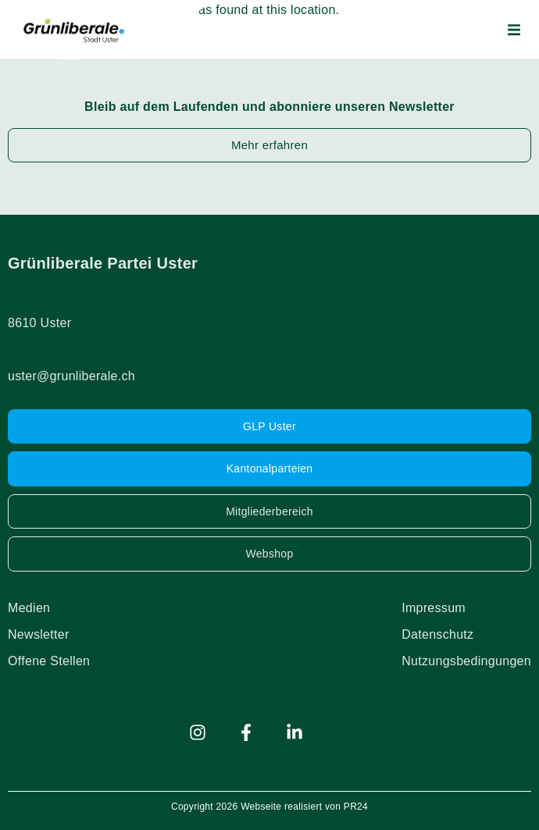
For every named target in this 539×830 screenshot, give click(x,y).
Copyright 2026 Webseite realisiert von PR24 (269, 806)
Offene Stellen (49, 661)
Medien (29, 607)
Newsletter (39, 634)
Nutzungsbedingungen (466, 661)
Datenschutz (437, 634)
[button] (514, 30)
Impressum (434, 607)
